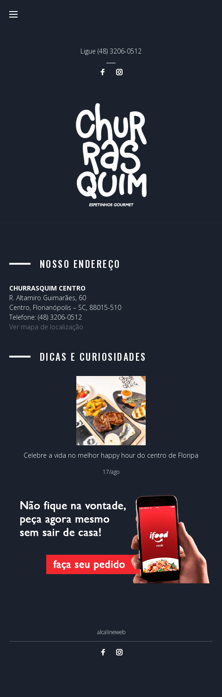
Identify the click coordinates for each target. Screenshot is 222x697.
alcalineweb (111, 632)
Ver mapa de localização (46, 326)
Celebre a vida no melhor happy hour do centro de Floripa (111, 455)
